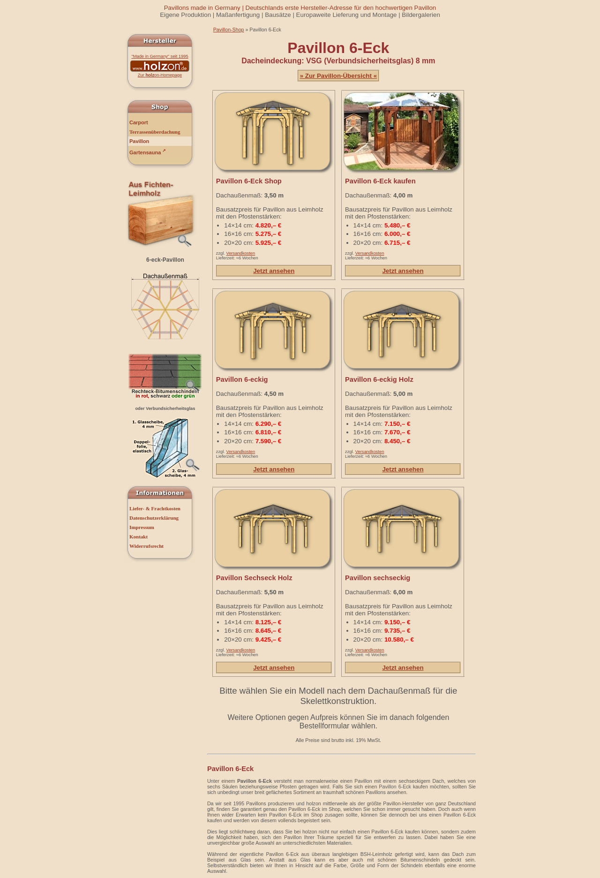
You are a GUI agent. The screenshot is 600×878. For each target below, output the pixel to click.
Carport (138, 122)
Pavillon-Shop (228, 29)
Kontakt (138, 536)
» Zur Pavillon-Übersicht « (338, 75)
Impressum (141, 527)
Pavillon (139, 141)
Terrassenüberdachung (154, 132)
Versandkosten (240, 253)
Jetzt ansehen (273, 270)
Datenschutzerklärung (154, 518)
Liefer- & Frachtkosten (154, 508)
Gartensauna (147, 151)
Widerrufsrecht (146, 546)
